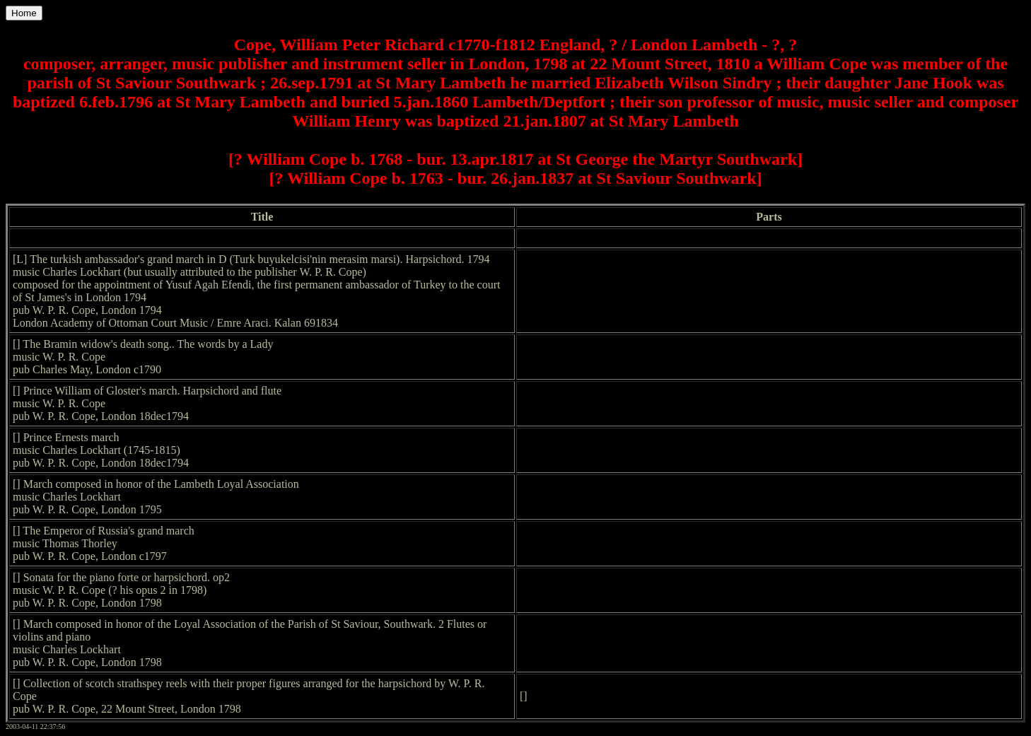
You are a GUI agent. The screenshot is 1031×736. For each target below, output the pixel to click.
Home (24, 13)
